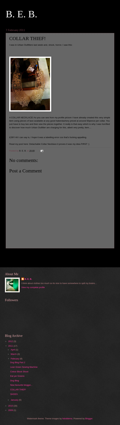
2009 (10, 410)
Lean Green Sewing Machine (23, 367)
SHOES (14, 394)
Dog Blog (14, 380)
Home (61, 254)
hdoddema (67, 418)
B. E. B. (21, 14)
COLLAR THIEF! (18, 389)
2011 (10, 346)
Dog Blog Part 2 (17, 362)
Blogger (89, 418)
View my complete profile (33, 287)
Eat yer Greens (17, 376)
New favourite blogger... (21, 385)
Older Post (107, 254)
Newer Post (13, 254)
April (13, 349)
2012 (10, 341)
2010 (10, 406)
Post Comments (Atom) (30, 261)
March (14, 354)
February (15, 358)
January (15, 400)
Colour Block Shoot (19, 371)
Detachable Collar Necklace (43, 144)
